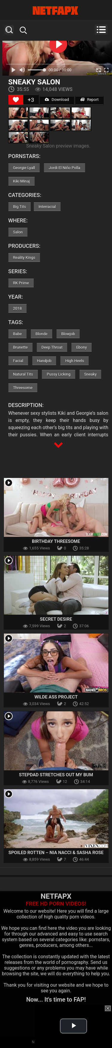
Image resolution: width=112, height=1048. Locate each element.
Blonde (41, 334)
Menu (101, 29)
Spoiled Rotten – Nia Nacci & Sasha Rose (55, 852)
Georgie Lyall (24, 167)
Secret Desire (56, 619)
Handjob (44, 361)
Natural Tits (23, 374)
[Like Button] (15, 99)
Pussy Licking (58, 374)
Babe (17, 334)
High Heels (74, 361)
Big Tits (19, 206)
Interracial (47, 206)
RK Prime (21, 283)
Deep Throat (52, 347)
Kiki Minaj (21, 181)
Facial (18, 361)
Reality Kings (24, 257)
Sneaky (90, 374)
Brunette (20, 347)
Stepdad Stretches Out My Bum (56, 774)
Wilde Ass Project (56, 697)
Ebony (81, 347)
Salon (18, 232)
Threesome (23, 387)
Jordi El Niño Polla (64, 167)
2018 (17, 308)
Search (9, 29)
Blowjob (68, 334)
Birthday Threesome (56, 541)
